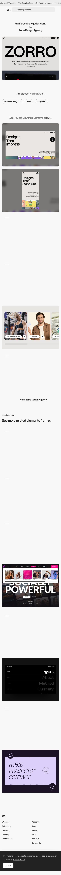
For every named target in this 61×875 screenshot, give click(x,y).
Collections (6, 826)
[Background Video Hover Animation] (30, 236)
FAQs (34, 834)
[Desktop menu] (30, 449)
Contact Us (36, 843)
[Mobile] (30, 190)
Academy (35, 822)
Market (34, 830)
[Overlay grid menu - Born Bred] (30, 494)
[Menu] (30, 632)
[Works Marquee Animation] (30, 281)
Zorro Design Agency (30, 30)
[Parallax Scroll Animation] (30, 373)
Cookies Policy (19, 859)
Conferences (7, 839)
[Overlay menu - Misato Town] (30, 539)
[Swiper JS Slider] (30, 327)
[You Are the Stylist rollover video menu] (30, 725)
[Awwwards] (8, 10)
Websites (5, 822)
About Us (35, 839)
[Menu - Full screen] (30, 771)
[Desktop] (30, 145)
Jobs (33, 826)
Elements (5, 830)
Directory (5, 834)
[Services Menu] (30, 585)
